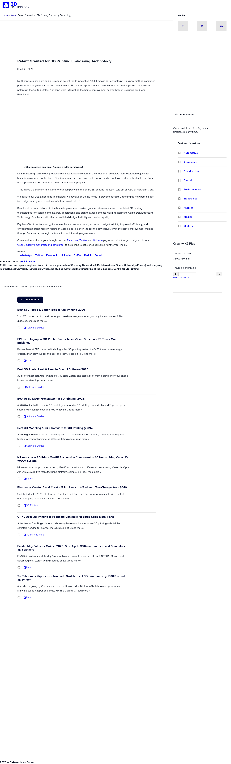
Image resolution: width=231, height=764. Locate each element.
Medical (188, 217)
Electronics (190, 198)
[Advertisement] (202, 87)
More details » (181, 277)
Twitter (83, 240)
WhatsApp (24, 255)
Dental (188, 180)
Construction (192, 171)
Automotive (191, 153)
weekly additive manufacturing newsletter (40, 245)
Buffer (76, 255)
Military (188, 226)
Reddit (87, 255)
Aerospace (190, 162)
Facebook (72, 240)
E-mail (97, 255)
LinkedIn (98, 240)
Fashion (188, 208)
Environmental (192, 189)
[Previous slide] (176, 274)
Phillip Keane (28, 261)
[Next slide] (219, 274)
